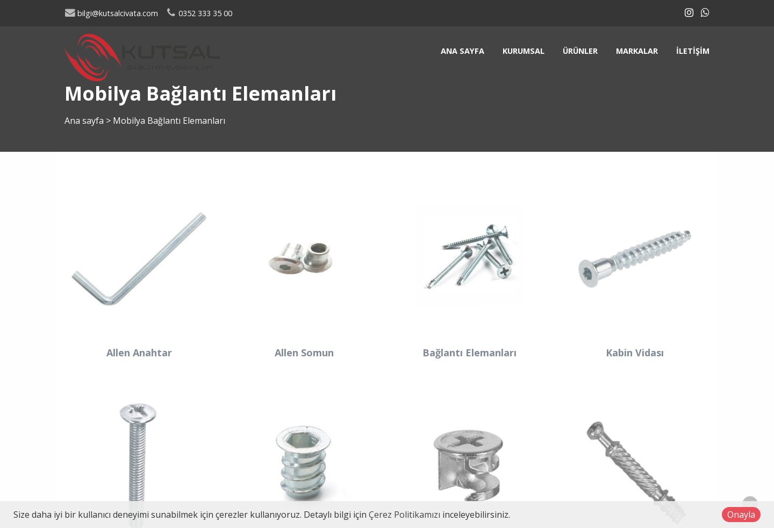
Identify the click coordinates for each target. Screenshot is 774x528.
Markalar (637, 51)
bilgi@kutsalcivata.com (111, 13)
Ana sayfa (462, 51)
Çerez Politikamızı (404, 514)
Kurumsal (523, 51)
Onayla (741, 514)
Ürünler (580, 51)
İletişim (693, 51)
